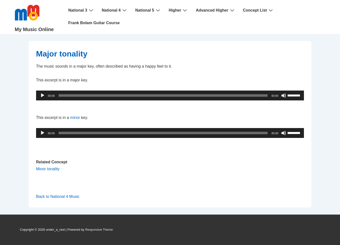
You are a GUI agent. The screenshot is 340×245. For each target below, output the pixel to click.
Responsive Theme (99, 229)
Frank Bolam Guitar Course (94, 23)
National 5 (148, 10)
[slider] (163, 95)
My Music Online (34, 29)
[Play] (42, 95)
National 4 (115, 10)
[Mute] (283, 95)
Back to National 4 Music (58, 196)
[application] (170, 95)
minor (75, 117)
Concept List (258, 10)
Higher (179, 10)
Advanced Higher (215, 10)
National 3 (81, 10)
